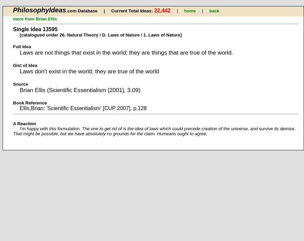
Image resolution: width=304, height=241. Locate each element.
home (190, 10)
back (214, 10)
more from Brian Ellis (35, 18)
